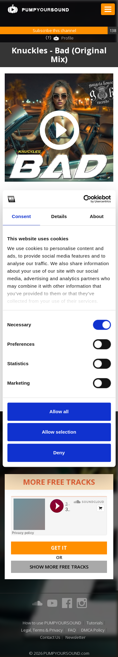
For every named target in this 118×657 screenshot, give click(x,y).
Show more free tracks (59, 567)
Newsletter (75, 637)
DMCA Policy (92, 630)
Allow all (59, 411)
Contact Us (50, 637)
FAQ (72, 630)
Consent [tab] (21, 216)
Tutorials (95, 623)
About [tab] (97, 216)
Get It (59, 547)
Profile (67, 38)
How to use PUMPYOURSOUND (52, 623)
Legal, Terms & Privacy (42, 630)
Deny (59, 452)
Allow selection (59, 432)
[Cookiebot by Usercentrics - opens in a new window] (84, 199)
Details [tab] (59, 216)
